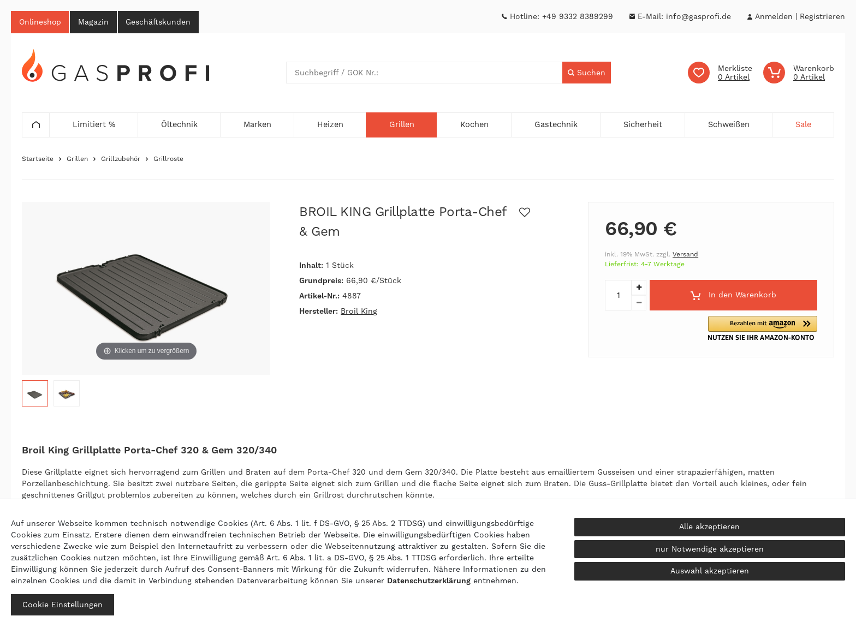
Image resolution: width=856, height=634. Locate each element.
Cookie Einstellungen (62, 604)
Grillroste (168, 159)
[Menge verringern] (638, 303)
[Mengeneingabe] (618, 295)
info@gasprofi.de (698, 16)
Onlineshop (40, 21)
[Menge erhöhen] (638, 288)
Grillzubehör (120, 159)
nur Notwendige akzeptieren (710, 549)
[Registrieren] (822, 16)
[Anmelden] (773, 16)
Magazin (94, 21)
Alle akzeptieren (709, 526)
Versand (685, 255)
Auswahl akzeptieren (709, 570)
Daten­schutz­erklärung (429, 580)
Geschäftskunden (160, 21)
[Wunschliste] (720, 73)
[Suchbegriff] (424, 73)
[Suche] (586, 73)
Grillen (77, 159)
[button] (765, 328)
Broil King (359, 311)
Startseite (38, 159)
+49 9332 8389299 (577, 16)
